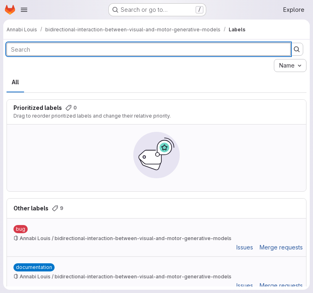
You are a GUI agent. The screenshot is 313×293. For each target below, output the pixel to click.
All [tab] (15, 82)
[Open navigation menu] (24, 9)
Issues (244, 247)
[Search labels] (149, 49)
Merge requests (281, 247)
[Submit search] (296, 49)
